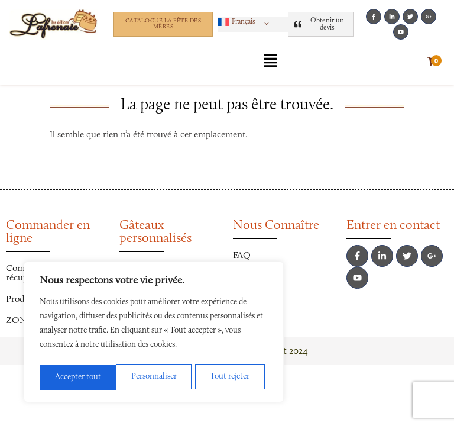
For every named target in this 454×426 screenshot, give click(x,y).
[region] (154, 333)
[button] (246, 21)
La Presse (251, 298)
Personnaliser (77, 377)
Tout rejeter (153, 377)
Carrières (250, 277)
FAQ (242, 255)
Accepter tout (230, 377)
